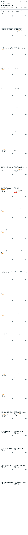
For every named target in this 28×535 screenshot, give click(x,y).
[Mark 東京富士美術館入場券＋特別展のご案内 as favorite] (26, 398)
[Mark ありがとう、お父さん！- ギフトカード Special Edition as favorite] (12, 453)
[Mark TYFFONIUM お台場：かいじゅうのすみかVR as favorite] (12, 238)
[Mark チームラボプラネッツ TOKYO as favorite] (12, 321)
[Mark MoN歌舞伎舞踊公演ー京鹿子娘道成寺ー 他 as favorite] (12, 95)
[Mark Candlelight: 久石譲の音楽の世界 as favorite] (12, 134)
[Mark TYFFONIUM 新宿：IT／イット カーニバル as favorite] (12, 300)
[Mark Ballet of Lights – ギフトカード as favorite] (26, 435)
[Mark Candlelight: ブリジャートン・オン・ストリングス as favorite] (26, 174)
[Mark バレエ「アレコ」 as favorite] (26, 134)
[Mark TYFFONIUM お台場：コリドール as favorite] (26, 238)
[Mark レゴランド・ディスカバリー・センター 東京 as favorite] (26, 359)
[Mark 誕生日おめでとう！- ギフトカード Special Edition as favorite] (26, 279)
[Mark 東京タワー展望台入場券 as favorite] (26, 300)
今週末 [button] (12, 11)
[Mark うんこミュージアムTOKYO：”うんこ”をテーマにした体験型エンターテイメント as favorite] (12, 340)
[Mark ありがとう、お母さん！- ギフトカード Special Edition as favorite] (26, 470)
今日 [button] (8, 11)
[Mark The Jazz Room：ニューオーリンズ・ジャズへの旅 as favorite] (26, 54)
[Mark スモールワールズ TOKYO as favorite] (26, 321)
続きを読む (25, 7)
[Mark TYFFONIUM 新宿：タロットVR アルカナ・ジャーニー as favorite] (26, 196)
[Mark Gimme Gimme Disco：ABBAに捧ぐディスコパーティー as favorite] (26, 379)
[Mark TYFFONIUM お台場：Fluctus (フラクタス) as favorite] (12, 74)
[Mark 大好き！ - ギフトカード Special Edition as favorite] (12, 470)
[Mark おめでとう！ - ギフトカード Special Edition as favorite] (12, 435)
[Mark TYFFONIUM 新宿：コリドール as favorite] (26, 114)
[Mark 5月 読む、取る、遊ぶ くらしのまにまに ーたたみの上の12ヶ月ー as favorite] (26, 340)
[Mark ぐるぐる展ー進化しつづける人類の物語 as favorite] (12, 16)
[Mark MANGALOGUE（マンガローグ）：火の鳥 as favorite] (12, 35)
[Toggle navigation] (26, 1)
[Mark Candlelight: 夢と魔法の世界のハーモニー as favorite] (26, 95)
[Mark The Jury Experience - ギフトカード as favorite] (12, 418)
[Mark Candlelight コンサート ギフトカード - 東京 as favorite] (26, 217)
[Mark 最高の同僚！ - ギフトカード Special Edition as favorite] (26, 418)
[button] (6, 3)
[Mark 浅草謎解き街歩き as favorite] (12, 359)
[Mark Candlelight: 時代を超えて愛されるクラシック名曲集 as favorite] (12, 153)
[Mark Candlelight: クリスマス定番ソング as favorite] (12, 174)
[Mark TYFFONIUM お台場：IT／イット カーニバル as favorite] (12, 217)
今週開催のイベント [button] (18, 11)
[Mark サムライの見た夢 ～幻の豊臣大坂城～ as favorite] (26, 35)
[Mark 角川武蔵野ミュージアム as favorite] (26, 16)
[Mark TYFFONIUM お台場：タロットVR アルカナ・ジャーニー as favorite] (26, 153)
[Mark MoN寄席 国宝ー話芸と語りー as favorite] (12, 259)
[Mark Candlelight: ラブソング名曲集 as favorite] (12, 114)
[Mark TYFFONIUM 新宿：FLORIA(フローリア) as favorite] (26, 259)
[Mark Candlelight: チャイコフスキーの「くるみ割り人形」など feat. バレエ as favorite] (12, 54)
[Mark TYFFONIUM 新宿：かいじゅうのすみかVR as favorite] (12, 196)
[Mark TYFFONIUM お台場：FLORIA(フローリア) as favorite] (12, 279)
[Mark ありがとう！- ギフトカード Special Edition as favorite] (26, 453)
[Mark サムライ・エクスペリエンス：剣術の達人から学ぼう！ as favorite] (12, 398)
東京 (1, 3)
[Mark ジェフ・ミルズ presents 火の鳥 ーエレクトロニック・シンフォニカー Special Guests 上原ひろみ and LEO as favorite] (26, 74)
